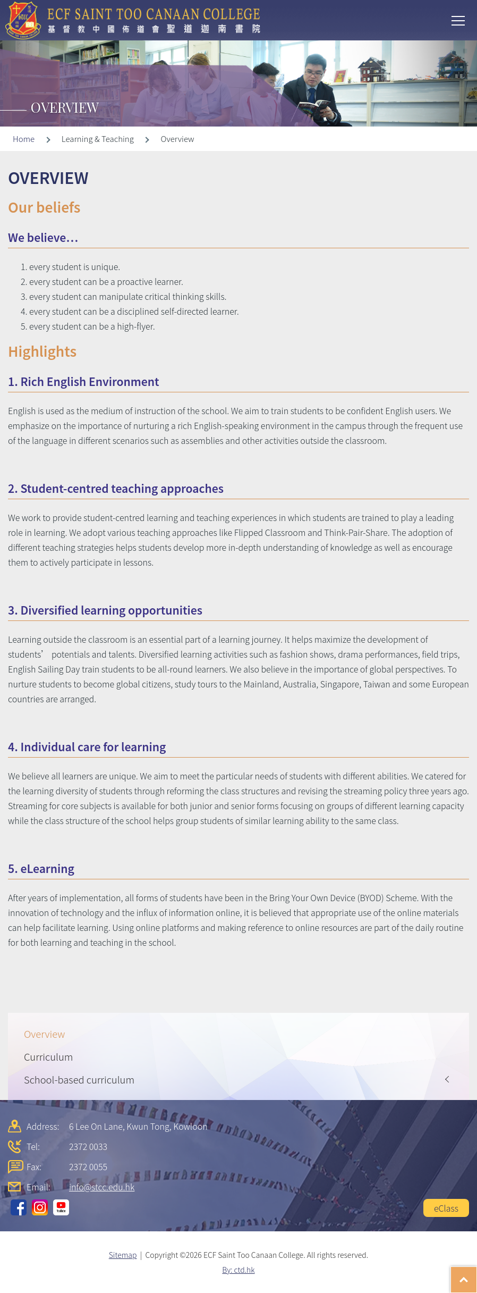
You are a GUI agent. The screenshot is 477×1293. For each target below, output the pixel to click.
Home (24, 138)
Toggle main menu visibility (459, 19)
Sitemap (123, 1254)
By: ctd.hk (238, 1269)
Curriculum (48, 1056)
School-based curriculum (79, 1079)
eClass (446, 1208)
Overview (44, 1033)
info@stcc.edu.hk (101, 1186)
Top (476, 1274)
